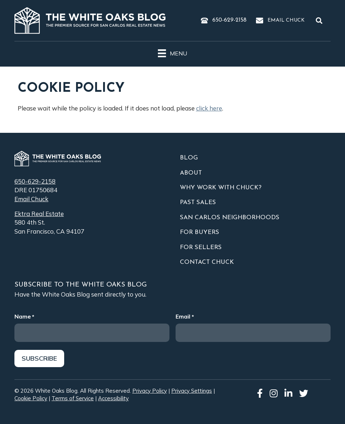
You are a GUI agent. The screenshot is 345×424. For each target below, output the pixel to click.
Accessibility (113, 398)
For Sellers (201, 247)
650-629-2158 (229, 20)
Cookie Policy (30, 398)
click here (209, 108)
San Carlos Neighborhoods (229, 218)
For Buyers (199, 232)
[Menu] (172, 52)
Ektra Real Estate (39, 213)
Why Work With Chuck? (220, 188)
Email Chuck (286, 20)
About (191, 173)
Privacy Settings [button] (191, 390)
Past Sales (198, 202)
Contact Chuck (207, 262)
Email (185, 316)
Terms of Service (73, 398)
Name (24, 316)
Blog (189, 158)
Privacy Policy (149, 390)
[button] (320, 20)
